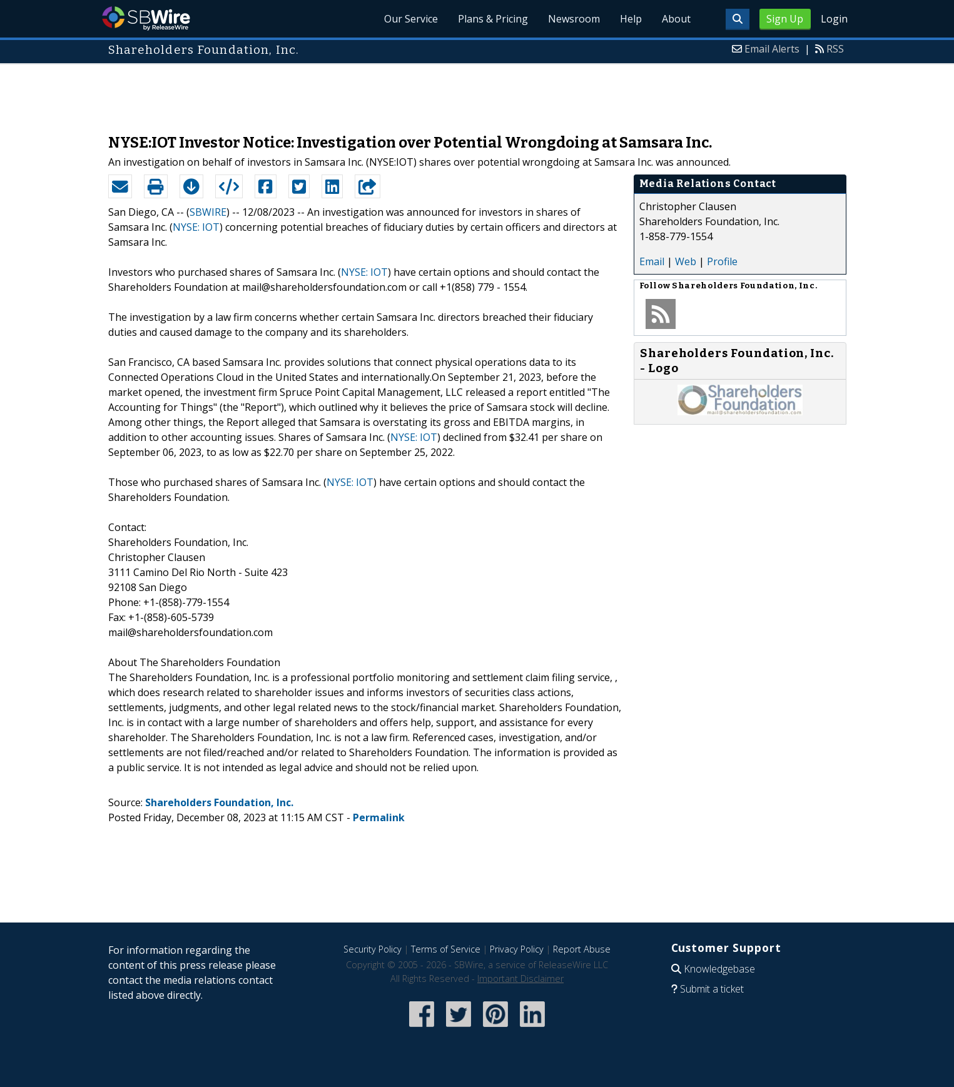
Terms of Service (445, 949)
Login (834, 19)
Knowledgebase (719, 969)
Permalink (379, 817)
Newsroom (574, 19)
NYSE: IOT (196, 227)
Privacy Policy (517, 949)
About (676, 19)
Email (651, 261)
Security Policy (372, 949)
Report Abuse (582, 949)
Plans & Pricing (493, 19)
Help (631, 19)
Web (685, 261)
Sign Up (784, 19)
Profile (722, 261)
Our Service (411, 19)
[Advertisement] (477, 92)
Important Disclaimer (520, 978)
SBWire (146, 18)
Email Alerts (771, 49)
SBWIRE (208, 212)
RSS (835, 49)
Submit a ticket (712, 989)
